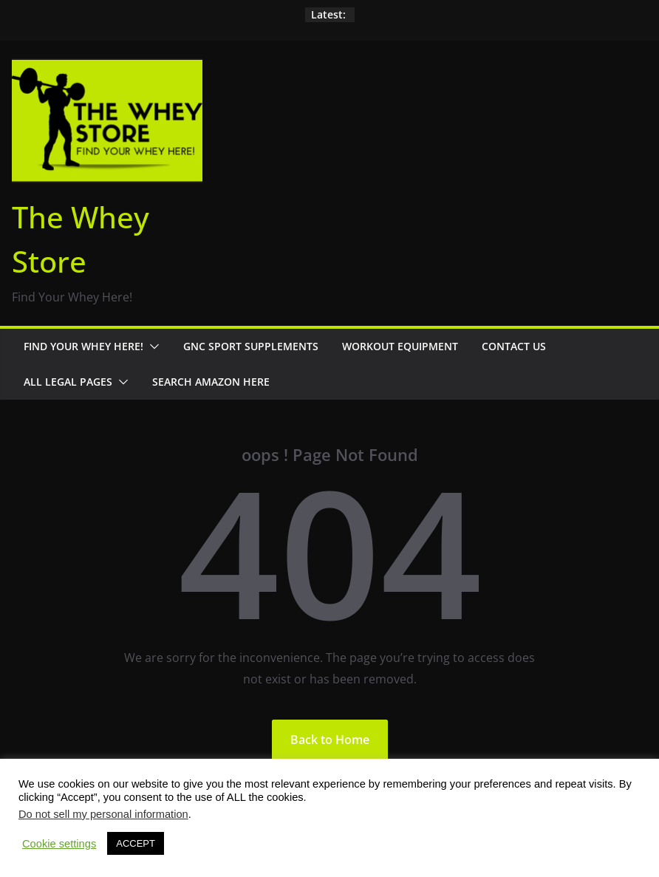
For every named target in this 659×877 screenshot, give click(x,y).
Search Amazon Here (211, 382)
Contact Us (514, 346)
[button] (151, 346)
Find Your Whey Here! (83, 346)
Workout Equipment (400, 346)
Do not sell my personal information (103, 814)
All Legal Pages (68, 382)
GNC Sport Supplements (250, 346)
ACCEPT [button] (135, 843)
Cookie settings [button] (59, 844)
